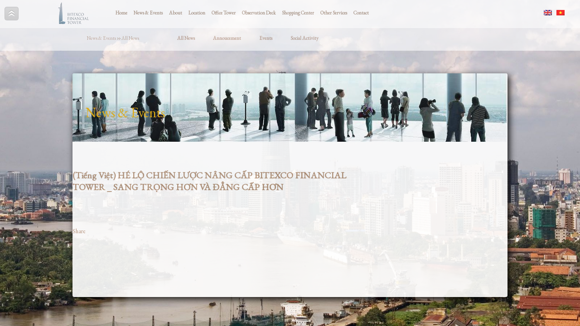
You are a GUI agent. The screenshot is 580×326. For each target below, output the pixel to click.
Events (265, 38)
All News (130, 38)
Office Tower (224, 13)
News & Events (148, 13)
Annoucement (227, 38)
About (175, 13)
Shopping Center (298, 13)
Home (121, 13)
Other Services (333, 13)
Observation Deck (259, 13)
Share (79, 231)
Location (196, 13)
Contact (361, 13)
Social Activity (304, 38)
